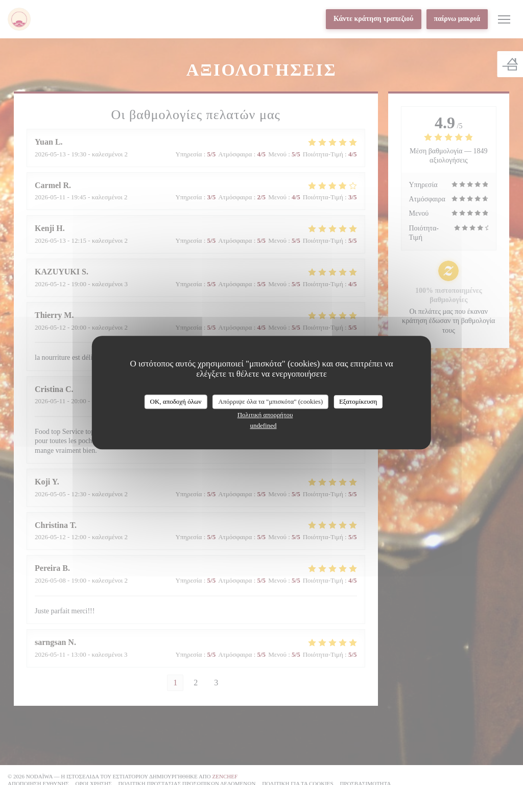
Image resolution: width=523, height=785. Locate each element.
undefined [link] (263, 425)
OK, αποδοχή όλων (176, 401)
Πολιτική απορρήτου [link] (265, 415)
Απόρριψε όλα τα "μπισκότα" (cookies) (270, 401)
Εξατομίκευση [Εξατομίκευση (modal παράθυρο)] (358, 401)
